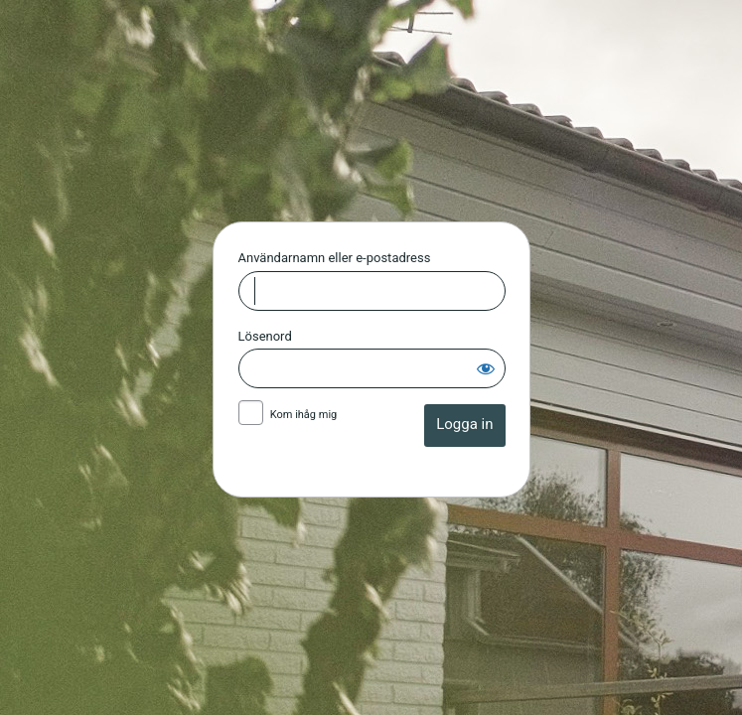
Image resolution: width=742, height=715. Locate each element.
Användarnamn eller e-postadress (334, 257)
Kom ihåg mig (304, 414)
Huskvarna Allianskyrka (371, 117)
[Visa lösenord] (486, 368)
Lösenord (265, 336)
